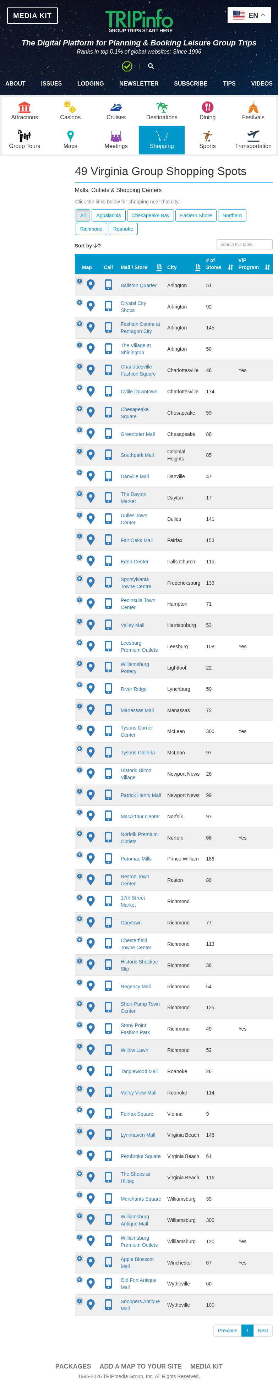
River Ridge (134, 689)
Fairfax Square (137, 1114)
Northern (232, 215)
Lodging (90, 84)
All (83, 215)
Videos (261, 84)
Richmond (91, 229)
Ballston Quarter (139, 285)
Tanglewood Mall (139, 1071)
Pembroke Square (141, 1156)
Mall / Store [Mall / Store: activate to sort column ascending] (134, 267)
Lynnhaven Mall (138, 1135)
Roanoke (123, 229)
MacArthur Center (140, 816)
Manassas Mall (137, 710)
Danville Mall (135, 476)
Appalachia (108, 215)
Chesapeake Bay (151, 215)
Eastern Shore (196, 215)
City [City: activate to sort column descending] (171, 267)
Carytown (131, 922)
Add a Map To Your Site (140, 1366)
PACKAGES (73, 1366)
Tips (229, 84)
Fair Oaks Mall (137, 540)
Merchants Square (141, 1199)
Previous (227, 1330)
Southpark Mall (137, 455)
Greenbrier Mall (138, 434)
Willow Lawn (134, 1050)
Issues (51, 84)
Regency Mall (136, 986)
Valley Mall (133, 625)
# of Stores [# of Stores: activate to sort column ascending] (214, 263)
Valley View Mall (139, 1093)
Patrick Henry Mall (141, 795)
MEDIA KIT (32, 16)
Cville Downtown (139, 391)
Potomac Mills (136, 859)
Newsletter (138, 84)
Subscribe (190, 84)
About (15, 84)
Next (263, 1330)
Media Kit (206, 1366)
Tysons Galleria (138, 752)
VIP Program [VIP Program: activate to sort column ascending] (249, 263)
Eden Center (135, 561)
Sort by (88, 246)
